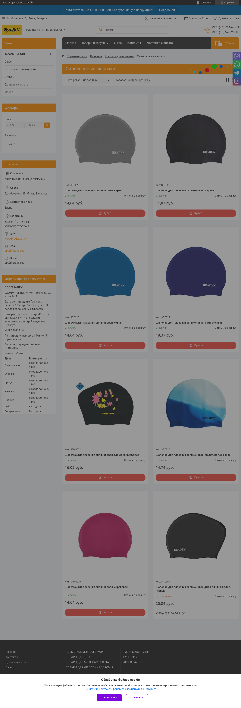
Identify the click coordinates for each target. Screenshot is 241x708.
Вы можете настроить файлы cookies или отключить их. (119, 689)
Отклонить (137, 697)
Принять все (109, 697)
